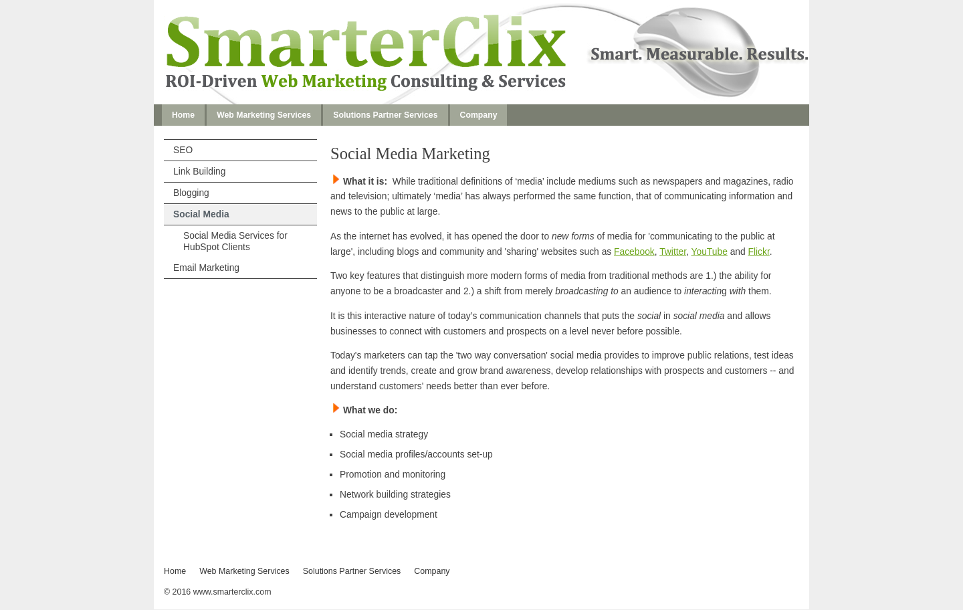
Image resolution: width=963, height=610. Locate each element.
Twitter (672, 251)
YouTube (709, 251)
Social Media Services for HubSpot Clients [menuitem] (235, 241)
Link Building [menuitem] (199, 171)
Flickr (759, 251)
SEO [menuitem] (183, 149)
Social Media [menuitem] (201, 214)
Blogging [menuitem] (191, 192)
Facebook (634, 251)
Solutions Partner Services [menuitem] (385, 115)
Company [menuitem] (479, 115)
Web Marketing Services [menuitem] (264, 115)
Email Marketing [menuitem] (206, 267)
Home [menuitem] (183, 115)
